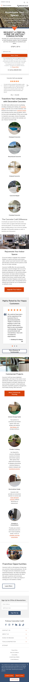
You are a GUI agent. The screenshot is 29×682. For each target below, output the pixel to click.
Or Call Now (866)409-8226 (14, 70)
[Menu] (27, 2)
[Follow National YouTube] (19, 624)
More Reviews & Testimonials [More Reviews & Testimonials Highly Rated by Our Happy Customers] (14, 351)
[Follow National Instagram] (9, 624)
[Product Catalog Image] (14, 440)
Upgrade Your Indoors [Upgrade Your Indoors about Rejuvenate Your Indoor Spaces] (14, 289)
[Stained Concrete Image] (14, 167)
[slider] (14, 17)
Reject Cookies (19, 675)
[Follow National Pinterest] (12, 624)
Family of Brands (14, 638)
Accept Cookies (9, 675)
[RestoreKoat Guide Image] (14, 480)
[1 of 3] (12, 346)
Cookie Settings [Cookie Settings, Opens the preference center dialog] (15, 679)
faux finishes (13, 427)
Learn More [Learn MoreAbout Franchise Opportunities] (8, 586)
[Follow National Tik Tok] (23, 624)
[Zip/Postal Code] (14, 51)
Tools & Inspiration (14, 642)
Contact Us (14, 630)
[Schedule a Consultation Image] (14, 514)
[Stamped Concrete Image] (14, 128)
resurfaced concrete (14, 469)
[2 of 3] (14, 346)
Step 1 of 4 (15, 47)
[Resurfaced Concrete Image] (14, 148)
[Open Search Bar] (24, 2)
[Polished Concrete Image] (14, 206)
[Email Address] (14, 604)
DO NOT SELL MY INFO (14, 657)
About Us (14, 634)
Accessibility (14, 654)
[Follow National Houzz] (16, 624)
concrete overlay (21, 110)
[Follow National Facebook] (5, 624)
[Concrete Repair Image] (14, 187)
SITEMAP (5, 645)
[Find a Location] (6, 5)
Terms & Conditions (14, 652)
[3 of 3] (16, 346)
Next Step (14, 55)
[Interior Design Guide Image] (14, 408)
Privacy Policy (15, 67)
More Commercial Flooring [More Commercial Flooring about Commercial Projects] (14, 393)
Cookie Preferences (14, 659)
